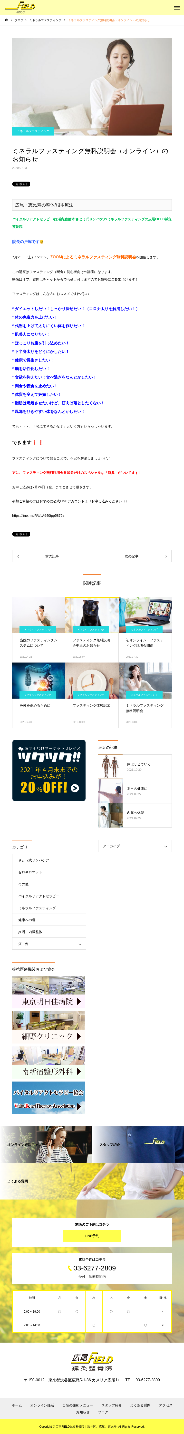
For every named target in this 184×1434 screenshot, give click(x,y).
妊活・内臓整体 (30, 932)
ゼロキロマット (30, 872)
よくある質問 (140, 1405)
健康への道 (26, 920)
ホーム (17, 1405)
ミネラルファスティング (33, 131)
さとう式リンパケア (33, 860)
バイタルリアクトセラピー (38, 896)
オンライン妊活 (42, 1405)
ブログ (103, 1412)
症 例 (23, 944)
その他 (23, 884)
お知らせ (83, 1412)
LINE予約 (92, 1236)
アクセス (166, 1405)
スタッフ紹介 (111, 1405)
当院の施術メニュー (77, 1405)
